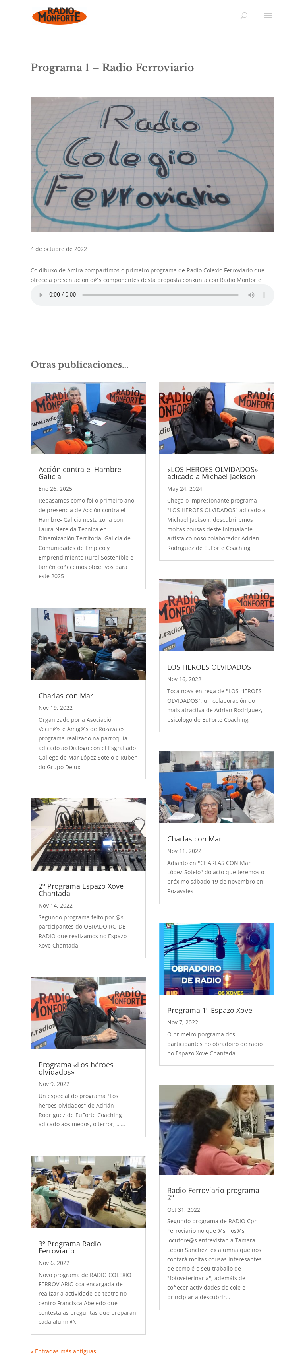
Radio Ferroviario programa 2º (213, 1193)
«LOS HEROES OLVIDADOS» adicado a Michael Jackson (212, 472)
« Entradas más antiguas (63, 1351)
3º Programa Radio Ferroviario (70, 1247)
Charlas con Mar (66, 695)
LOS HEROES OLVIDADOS (209, 667)
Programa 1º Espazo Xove (209, 1010)
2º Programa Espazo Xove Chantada (81, 889)
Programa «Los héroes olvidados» (76, 1068)
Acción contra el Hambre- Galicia (81, 472)
